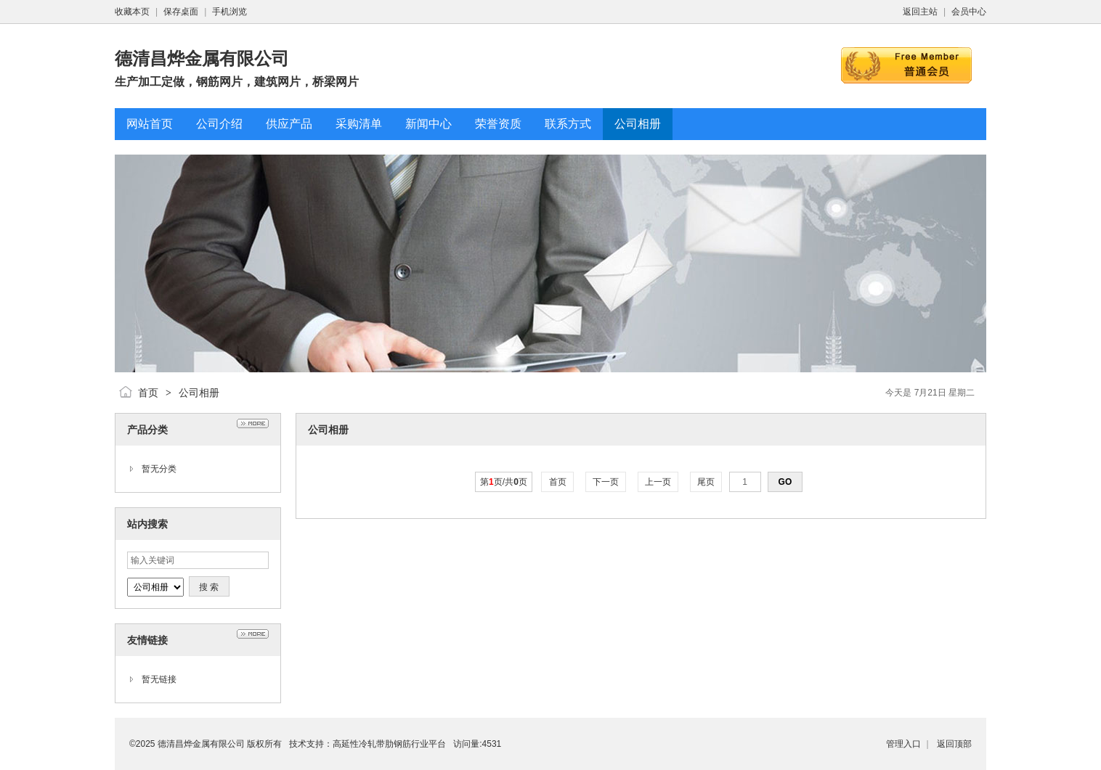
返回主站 (920, 12)
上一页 (658, 482)
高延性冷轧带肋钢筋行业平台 (389, 744)
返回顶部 (954, 744)
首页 (148, 392)
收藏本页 (132, 12)
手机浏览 (229, 12)
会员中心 (968, 12)
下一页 (606, 482)
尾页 (706, 482)
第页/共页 (503, 482)
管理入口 (903, 744)
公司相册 (199, 392)
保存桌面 (180, 12)
